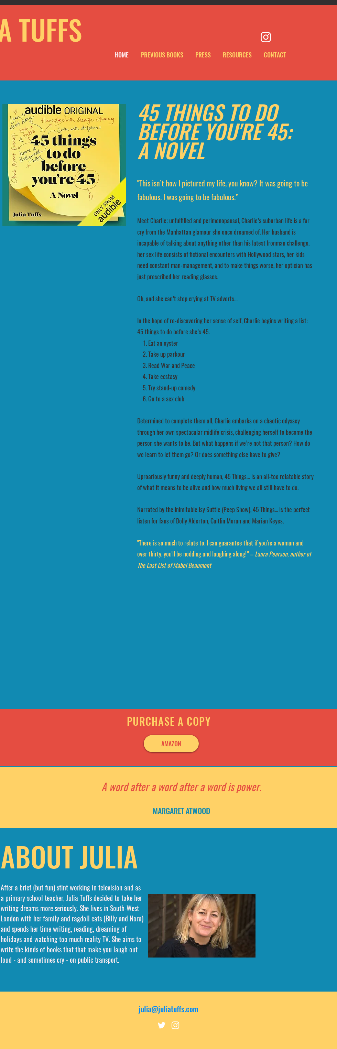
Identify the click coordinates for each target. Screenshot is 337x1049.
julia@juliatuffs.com (168, 1008)
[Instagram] (266, 37)
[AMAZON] (171, 743)
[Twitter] (161, 1025)
